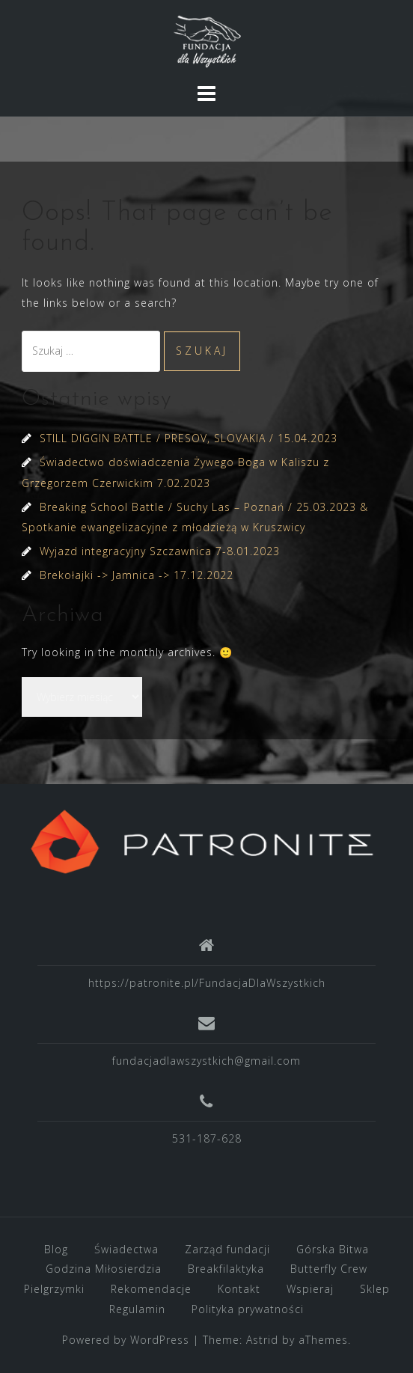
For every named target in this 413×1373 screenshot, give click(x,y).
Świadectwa (126, 1249)
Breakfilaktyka (226, 1269)
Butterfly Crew (328, 1269)
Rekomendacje (151, 1289)
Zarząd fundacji (227, 1249)
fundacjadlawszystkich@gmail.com (206, 1061)
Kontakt (239, 1289)
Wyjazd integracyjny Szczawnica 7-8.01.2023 (160, 551)
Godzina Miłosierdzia (104, 1269)
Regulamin (137, 1309)
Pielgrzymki (54, 1289)
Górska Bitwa (332, 1249)
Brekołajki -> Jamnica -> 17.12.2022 (136, 575)
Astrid (262, 1340)
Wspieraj (310, 1289)
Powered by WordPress (125, 1340)
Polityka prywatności (248, 1309)
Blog (56, 1249)
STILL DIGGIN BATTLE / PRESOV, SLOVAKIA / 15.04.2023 (188, 438)
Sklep (375, 1289)
